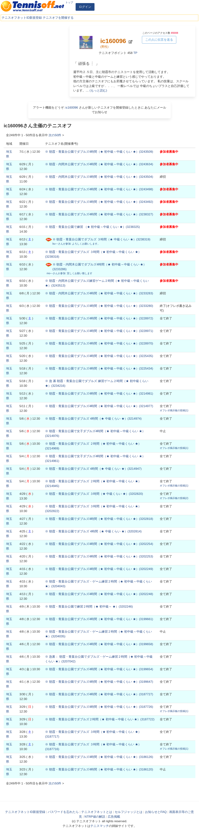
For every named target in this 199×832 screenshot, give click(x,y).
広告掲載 (114, 816)
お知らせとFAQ (156, 812)
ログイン (85, 7)
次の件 (55, 135)
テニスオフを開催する (58, 17)
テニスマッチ (99, 826)
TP (135, 53)
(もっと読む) (98, 90)
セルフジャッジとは (128, 812)
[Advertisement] (34, 50)
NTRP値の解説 (95, 816)
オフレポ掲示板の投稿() (174, 410)
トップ (69, 2)
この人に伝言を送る (159, 39)
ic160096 (71, 107)
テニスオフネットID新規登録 (22, 17)
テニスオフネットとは (96, 812)
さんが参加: (76, 243)
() (99, 151)
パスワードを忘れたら (63, 812)
